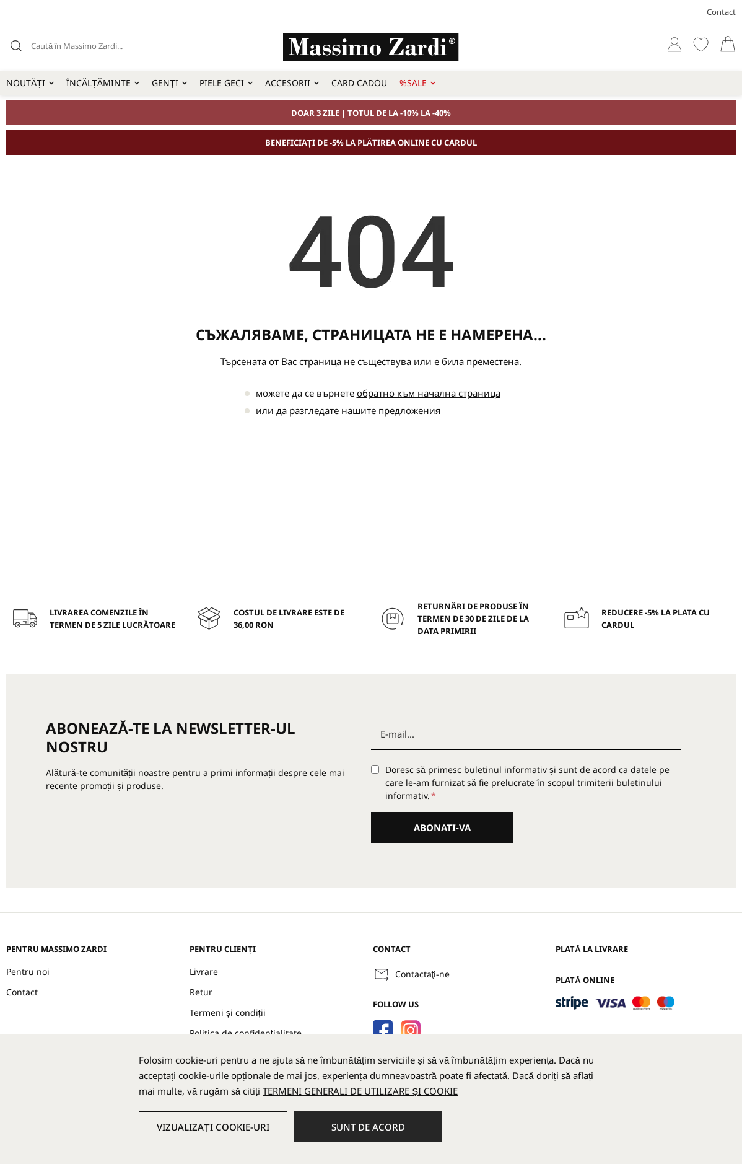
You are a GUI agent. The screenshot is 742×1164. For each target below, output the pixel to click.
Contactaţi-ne (422, 974)
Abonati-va (442, 827)
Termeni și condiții (228, 1012)
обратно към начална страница (428, 393)
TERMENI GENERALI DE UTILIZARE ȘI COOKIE (360, 1091)
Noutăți (25, 83)
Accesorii (287, 83)
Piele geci (221, 83)
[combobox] (102, 45)
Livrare (204, 971)
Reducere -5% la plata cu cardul (655, 618)
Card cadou (359, 83)
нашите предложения (390, 410)
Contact (721, 11)
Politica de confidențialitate (246, 1033)
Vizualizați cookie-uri (213, 1127)
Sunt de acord (368, 1127)
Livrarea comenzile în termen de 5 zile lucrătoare (112, 618)
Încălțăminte (98, 83)
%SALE (413, 83)
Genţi (165, 83)
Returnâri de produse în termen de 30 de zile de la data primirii (473, 619)
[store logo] (371, 47)
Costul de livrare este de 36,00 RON (289, 618)
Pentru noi (28, 971)
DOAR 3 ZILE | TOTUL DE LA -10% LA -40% (371, 112)
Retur (201, 992)
